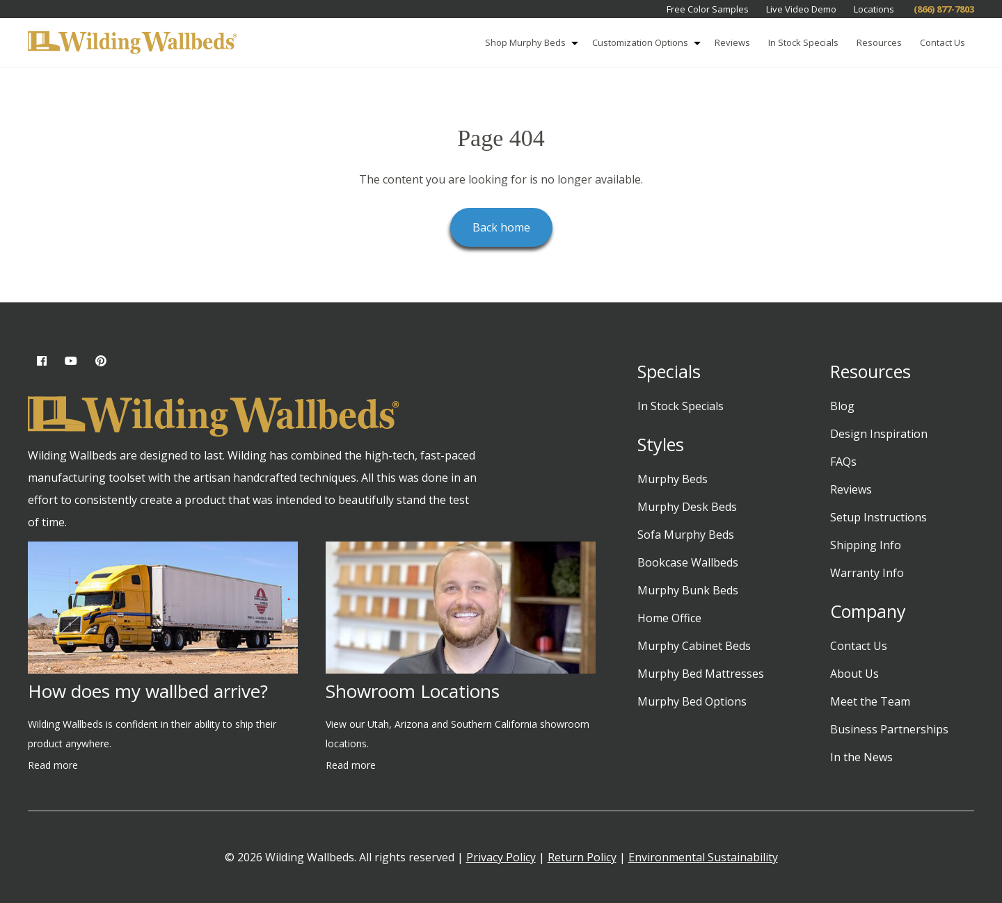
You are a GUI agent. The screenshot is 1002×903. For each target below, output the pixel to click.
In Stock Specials (803, 42)
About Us (854, 673)
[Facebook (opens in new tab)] (42, 360)
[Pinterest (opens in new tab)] (101, 360)
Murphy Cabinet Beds (694, 645)
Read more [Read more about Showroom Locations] (351, 765)
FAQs (843, 461)
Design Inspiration (879, 433)
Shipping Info (865, 545)
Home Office (669, 618)
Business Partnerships (889, 729)
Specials (669, 371)
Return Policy (582, 857)
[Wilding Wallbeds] (132, 43)
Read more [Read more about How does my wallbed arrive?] (53, 765)
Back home (501, 227)
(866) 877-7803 (943, 9)
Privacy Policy (501, 857)
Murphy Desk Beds (687, 506)
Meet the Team (870, 701)
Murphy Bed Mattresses (700, 673)
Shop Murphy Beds (534, 43)
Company (868, 611)
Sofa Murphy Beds (685, 534)
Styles (660, 444)
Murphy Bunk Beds (687, 590)
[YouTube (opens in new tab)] (71, 360)
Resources (879, 42)
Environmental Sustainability (703, 857)
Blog (842, 406)
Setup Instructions (878, 517)
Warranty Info (867, 572)
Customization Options (649, 43)
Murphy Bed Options (692, 701)
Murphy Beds (672, 479)
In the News (861, 757)
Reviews (732, 42)
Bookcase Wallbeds (687, 562)
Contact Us (942, 42)
